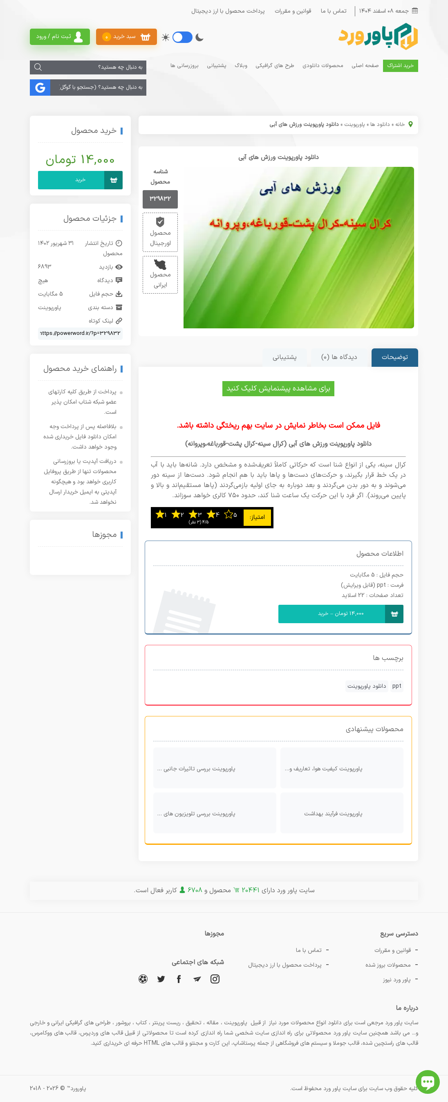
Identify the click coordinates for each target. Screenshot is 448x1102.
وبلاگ (241, 66)
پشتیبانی (216, 66)
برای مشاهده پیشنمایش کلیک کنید (278, 388)
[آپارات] (143, 978)
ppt (396, 686)
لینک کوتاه (106, 321)
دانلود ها (380, 125)
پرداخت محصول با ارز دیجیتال (228, 11)
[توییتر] (161, 978)
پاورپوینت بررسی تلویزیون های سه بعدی (212, 813)
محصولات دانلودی (322, 66)
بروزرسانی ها (184, 66)
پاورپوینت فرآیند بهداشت (351, 813)
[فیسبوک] (179, 978)
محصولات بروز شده (388, 965)
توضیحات (395, 357)
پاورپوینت (354, 125)
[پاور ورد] (377, 49)
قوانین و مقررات (293, 11)
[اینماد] (99, 561)
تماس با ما (334, 11)
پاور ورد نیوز (397, 980)
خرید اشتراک (400, 66)
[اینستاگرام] (215, 978)
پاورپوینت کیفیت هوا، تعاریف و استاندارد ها (339, 768)
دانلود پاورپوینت (366, 686)
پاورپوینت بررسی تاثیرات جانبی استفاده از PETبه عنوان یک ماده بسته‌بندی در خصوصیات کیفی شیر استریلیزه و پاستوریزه (212, 768)
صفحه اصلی (365, 66)
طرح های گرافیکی (274, 66)
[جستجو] (38, 67)
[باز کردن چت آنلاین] (428, 1082)
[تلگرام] (197, 978)
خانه (400, 125)
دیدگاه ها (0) (339, 357)
